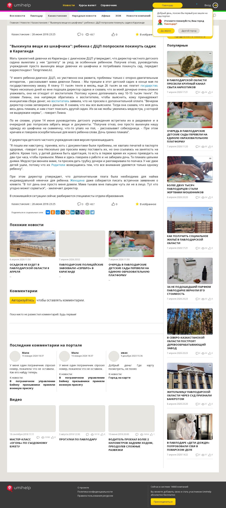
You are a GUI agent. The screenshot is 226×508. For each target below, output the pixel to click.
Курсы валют (87, 5)
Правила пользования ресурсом (95, 495)
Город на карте (119, 377)
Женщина (77, 180)
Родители (58, 165)
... (33, 270)
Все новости (17, 15)
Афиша (106, 15)
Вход (207, 5)
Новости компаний (138, 15)
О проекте (83, 487)
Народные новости (84, 15)
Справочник (109, 5)
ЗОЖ (118, 15)
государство (149, 85)
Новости (69, 5)
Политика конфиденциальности (95, 491)
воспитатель (60, 101)
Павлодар (36, 15)
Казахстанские (57, 15)
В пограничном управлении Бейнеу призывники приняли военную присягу (32, 384)
